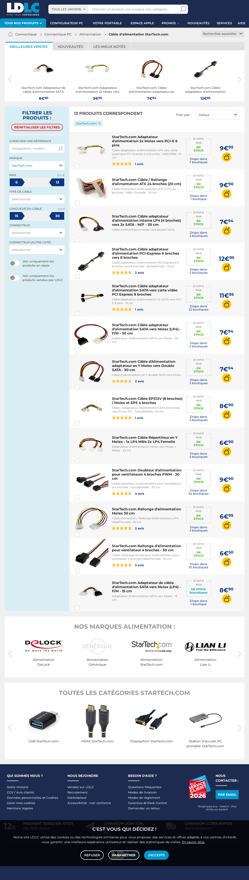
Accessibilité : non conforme (89, 803)
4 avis (128, 493)
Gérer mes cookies (21, 803)
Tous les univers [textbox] (66, 9)
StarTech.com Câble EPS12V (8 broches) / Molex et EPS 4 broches (147, 400)
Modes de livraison (142, 792)
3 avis (128, 565)
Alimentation (90, 34)
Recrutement (77, 792)
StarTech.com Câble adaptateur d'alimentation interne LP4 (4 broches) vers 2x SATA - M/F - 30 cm (146, 220)
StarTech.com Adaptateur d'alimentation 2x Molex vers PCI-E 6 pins (145, 141)
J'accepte (156, 855)
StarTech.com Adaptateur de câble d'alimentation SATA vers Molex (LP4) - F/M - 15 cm (146, 587)
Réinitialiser (37, 127)
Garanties (135, 803)
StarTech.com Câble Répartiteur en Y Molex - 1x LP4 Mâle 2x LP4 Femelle (145, 439)
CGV (10, 792)
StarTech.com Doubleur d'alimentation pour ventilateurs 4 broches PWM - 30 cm (147, 474)
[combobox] (68, 9)
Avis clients (25, 792)
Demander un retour (144, 808)
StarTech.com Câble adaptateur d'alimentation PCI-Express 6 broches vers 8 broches (145, 253)
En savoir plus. (193, 842)
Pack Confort (157, 803)
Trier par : (183, 115)
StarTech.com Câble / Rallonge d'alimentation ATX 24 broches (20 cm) (146, 181)
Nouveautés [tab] (70, 46)
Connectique (26, 34)
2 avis (128, 272)
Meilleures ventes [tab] (28, 46)
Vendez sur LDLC (80, 787)
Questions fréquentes (144, 787)
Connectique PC (58, 34)
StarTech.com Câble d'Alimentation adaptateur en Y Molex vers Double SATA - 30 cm (143, 365)
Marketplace (76, 797)
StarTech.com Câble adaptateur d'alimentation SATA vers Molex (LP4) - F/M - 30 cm (146, 329)
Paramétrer (123, 855)
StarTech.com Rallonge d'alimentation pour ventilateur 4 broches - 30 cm (146, 548)
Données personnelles (24, 797)
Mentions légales (20, 808)
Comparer (85, 166)
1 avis (127, 164)
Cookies (52, 797)
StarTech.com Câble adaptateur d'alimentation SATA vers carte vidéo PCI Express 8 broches (145, 290)
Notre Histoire (17, 787)
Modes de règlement (144, 797)
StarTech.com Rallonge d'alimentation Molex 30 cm (146, 511)
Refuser (92, 855)
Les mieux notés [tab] (109, 46)
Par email (227, 795)
